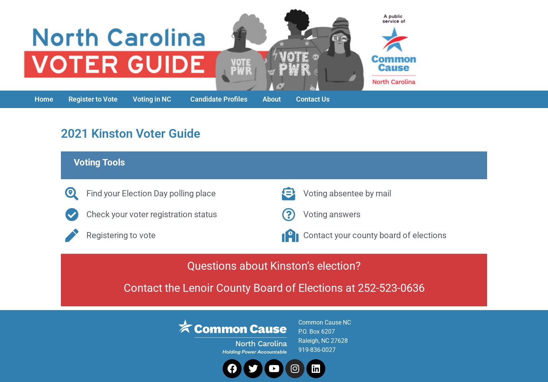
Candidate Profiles (218, 99)
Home (44, 99)
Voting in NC (154, 99)
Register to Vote (93, 99)
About (272, 99)
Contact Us (313, 99)
